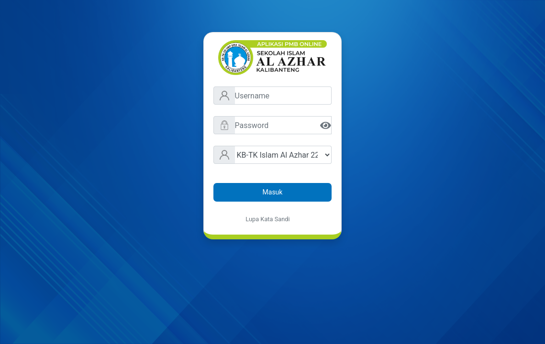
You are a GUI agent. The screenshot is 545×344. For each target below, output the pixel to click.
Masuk (273, 192)
